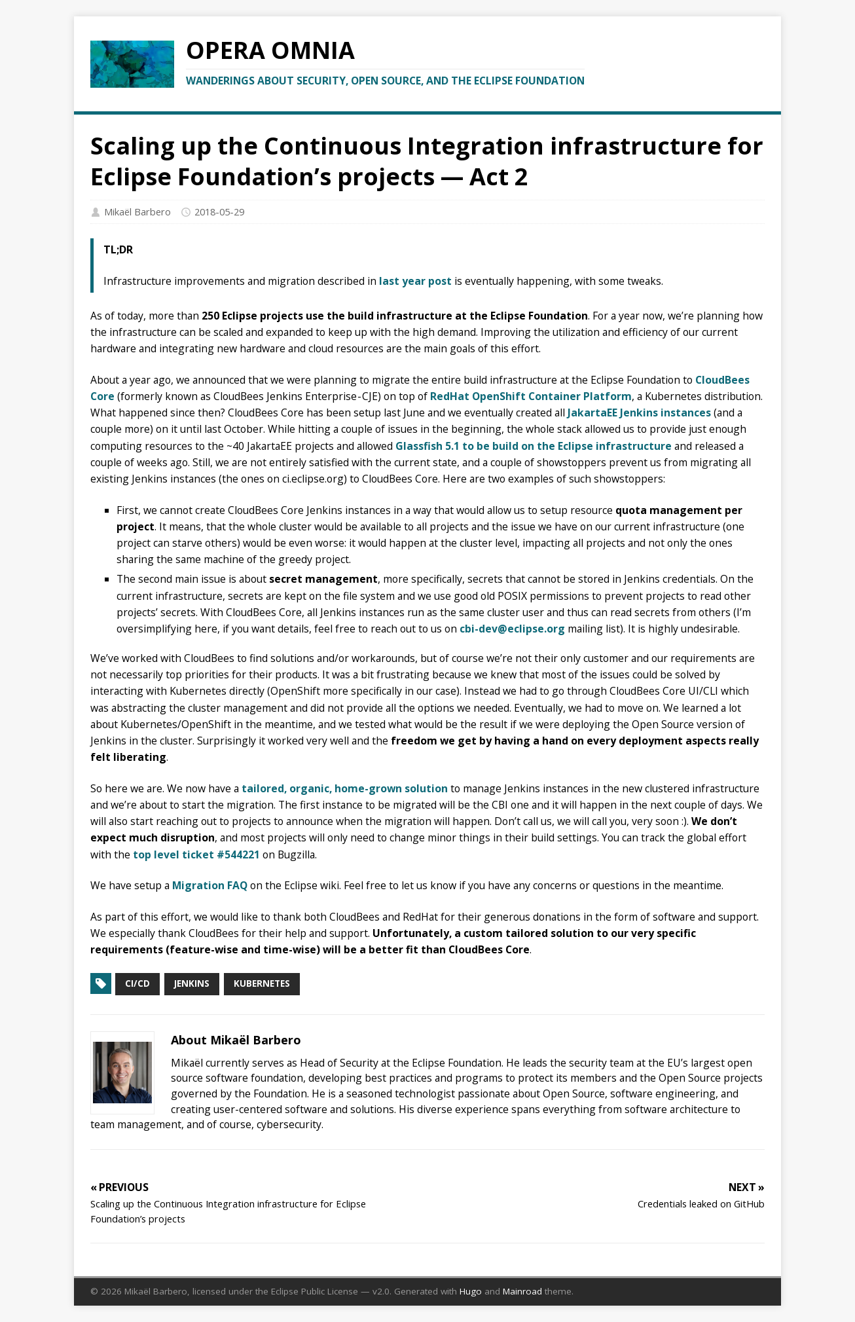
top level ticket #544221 (196, 854)
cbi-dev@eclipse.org (512, 628)
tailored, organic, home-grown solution (345, 788)
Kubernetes (262, 983)
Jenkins (191, 983)
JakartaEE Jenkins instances (639, 412)
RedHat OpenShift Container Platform (531, 396)
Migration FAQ (209, 885)
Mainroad (522, 1291)
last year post (415, 281)
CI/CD (137, 983)
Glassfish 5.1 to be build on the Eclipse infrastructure (533, 446)
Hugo (471, 1291)
